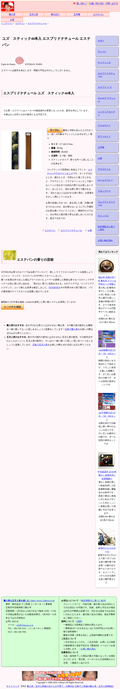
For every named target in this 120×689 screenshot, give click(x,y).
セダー (101, 41)
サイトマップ (12, 686)
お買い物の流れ (105, 240)
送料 (79, 621)
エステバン (98, 14)
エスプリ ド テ (105, 87)
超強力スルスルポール (107, 548)
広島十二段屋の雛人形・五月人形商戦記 (94, 686)
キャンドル (103, 216)
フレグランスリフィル (106, 203)
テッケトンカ (104, 62)
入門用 (101, 147)
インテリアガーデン (106, 113)
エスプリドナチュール (37, 23)
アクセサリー (104, 125)
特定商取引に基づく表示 (106, 228)
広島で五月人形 (40, 345)
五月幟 (77, 14)
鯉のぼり (55, 14)
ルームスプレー (105, 180)
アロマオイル (104, 169)
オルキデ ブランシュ (107, 99)
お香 (12, 19)
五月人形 (33, 14)
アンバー (102, 51)
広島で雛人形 (71, 329)
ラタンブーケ (104, 191)
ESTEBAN (53, 287)
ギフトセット (104, 136)
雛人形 (12, 14)
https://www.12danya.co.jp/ (29, 600)
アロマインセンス (64, 173)
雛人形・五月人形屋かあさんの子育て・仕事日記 (50, 686)
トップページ (7, 23)
